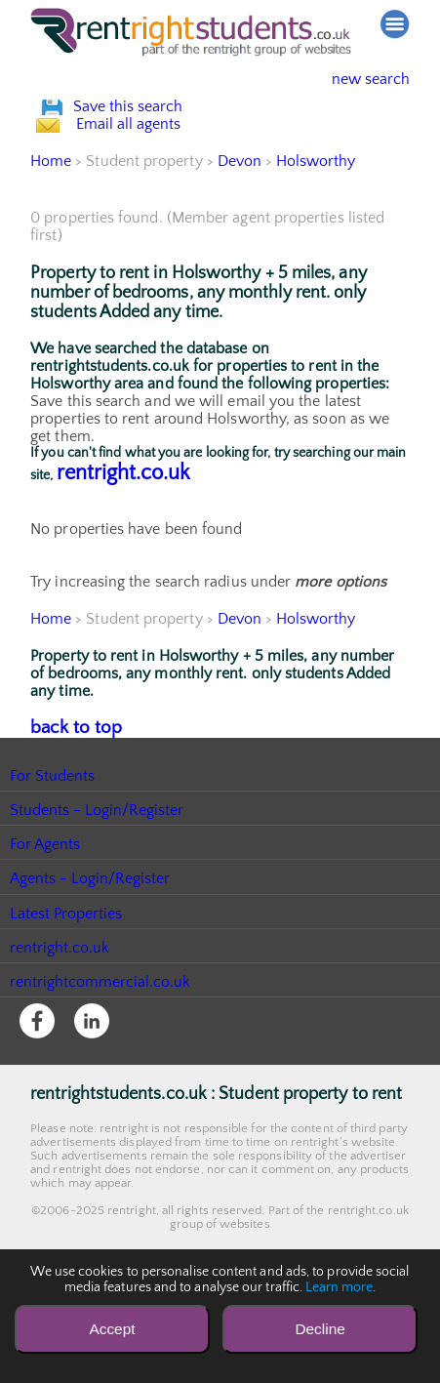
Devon (239, 245)
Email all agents (147, 187)
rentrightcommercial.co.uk (101, 1063)
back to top (68, 810)
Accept (112, 1329)
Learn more (339, 1287)
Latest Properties (66, 994)
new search (355, 79)
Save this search (147, 127)
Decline (319, 1329)
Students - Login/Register (97, 891)
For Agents (45, 925)
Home (50, 245)
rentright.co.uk (123, 557)
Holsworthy (317, 245)
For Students (53, 857)
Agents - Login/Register (91, 959)
